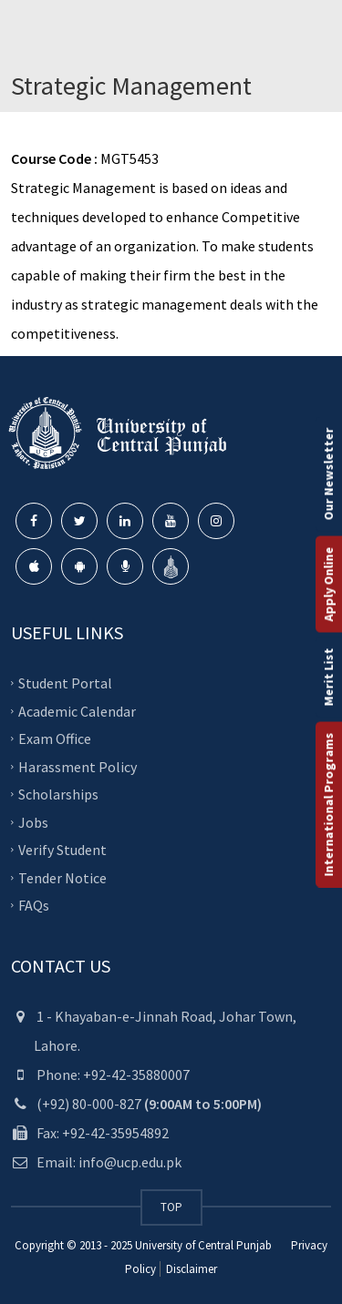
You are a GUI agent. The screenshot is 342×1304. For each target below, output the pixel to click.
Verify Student (62, 849)
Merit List (328, 677)
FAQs (33, 905)
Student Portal (65, 683)
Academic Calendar (77, 710)
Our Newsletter (328, 474)
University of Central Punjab (203, 1245)
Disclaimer (190, 1269)
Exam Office (54, 738)
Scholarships (58, 794)
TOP (171, 1207)
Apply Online (328, 584)
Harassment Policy (77, 766)
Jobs (33, 821)
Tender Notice (62, 877)
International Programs (328, 805)
